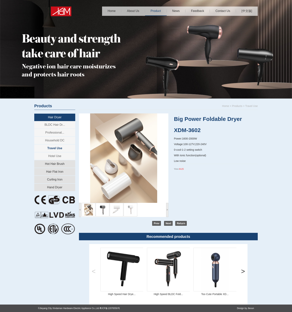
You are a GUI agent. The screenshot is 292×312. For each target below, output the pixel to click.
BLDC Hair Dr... (55, 124)
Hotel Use (54, 156)
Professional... (54, 132)
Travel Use (54, 148)
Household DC (54, 140)
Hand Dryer (54, 187)
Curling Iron (55, 179)
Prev (156, 223)
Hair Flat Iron (54, 171)
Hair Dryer (55, 117)
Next (168, 223)
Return (181, 223)
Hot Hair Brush (55, 163)
